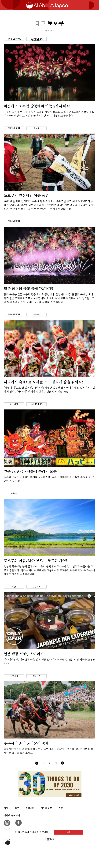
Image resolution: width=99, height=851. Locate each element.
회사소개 (8, 830)
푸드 (17, 808)
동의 (68, 832)
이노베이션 (46, 808)
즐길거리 (30, 808)
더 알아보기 (49, 839)
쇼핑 (60, 808)
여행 (6, 808)
